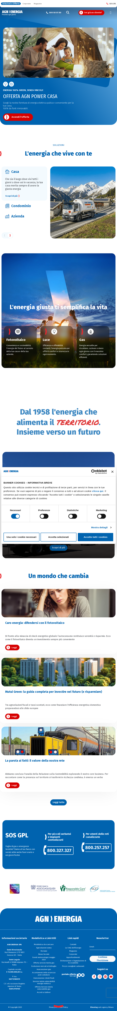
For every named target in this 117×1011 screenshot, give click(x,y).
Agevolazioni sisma (43, 948)
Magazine (38, 3)
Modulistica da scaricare (44, 944)
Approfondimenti (73, 957)
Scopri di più (11, 196)
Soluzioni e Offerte (11, 3)
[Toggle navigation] (110, 12)
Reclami (44, 951)
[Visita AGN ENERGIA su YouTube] (111, 976)
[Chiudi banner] (112, 472)
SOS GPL (111, 4)
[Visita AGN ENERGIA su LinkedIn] (105, 976)
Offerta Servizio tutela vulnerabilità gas (44, 988)
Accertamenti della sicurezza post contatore (43, 973)
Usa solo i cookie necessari (21, 537)
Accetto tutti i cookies (95, 537)
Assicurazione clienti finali (44, 978)
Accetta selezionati (58, 537)
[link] (58, 851)
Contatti (73, 944)
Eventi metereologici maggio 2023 (43, 958)
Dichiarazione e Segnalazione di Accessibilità (73, 962)
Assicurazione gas (44, 969)
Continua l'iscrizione (102, 959)
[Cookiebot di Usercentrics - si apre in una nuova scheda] (93, 471)
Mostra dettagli (99, 527)
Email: (92, 947)
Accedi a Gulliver (44, 992)
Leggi (14, 647)
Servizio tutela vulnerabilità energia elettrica (44, 982)
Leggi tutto (58, 802)
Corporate (27, 3)
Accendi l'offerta (20, 117)
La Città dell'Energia (73, 948)
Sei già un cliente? (93, 12)
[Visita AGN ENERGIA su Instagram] (100, 976)
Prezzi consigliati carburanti (73, 966)
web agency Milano (102, 1007)
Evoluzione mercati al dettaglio (43, 966)
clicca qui (97, 491)
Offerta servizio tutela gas (43, 963)
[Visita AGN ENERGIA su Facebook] (94, 976)
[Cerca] (68, 12)
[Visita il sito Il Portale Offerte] (73, 976)
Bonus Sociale (43, 954)
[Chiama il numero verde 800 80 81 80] (53, 12)
